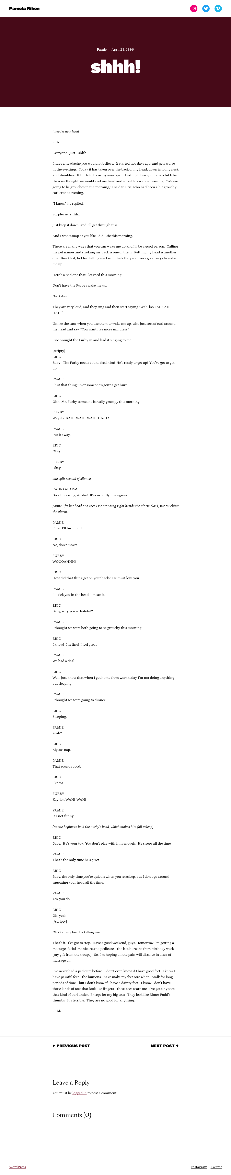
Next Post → (165, 1045)
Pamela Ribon (24, 8)
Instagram (199, 1167)
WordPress (17, 1167)
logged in (79, 1093)
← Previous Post (71, 1045)
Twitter (216, 1167)
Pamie (101, 50)
